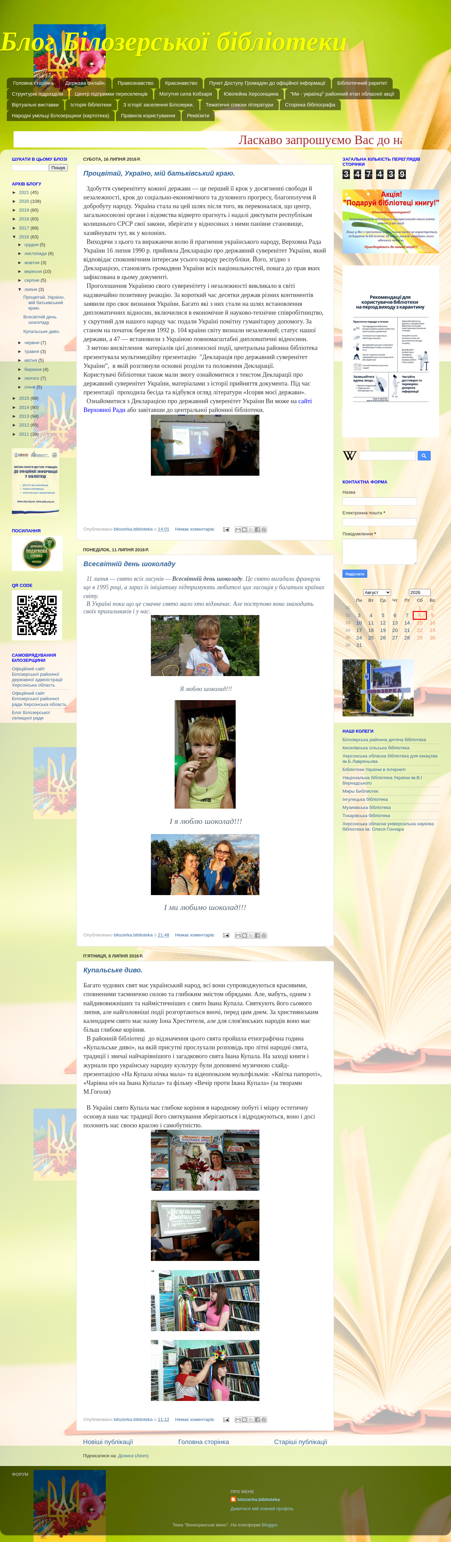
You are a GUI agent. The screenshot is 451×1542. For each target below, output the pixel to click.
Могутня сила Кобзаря (185, 94)
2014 (25, 407)
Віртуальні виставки (35, 104)
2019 (25, 210)
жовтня (32, 262)
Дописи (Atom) (133, 1455)
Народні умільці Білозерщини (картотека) (60, 115)
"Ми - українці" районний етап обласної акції (342, 94)
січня (30, 387)
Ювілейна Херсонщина (251, 94)
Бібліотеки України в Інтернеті (374, 769)
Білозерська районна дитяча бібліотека (384, 739)
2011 (25, 434)
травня (32, 351)
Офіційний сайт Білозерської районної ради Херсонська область (39, 699)
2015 (25, 398)
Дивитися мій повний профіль (262, 1508)
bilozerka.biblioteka (258, 1499)
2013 (25, 416)
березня (33, 369)
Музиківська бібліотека (366, 807)
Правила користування (148, 115)
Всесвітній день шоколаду (129, 564)
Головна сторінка (33, 83)
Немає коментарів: (195, 529)
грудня (32, 244)
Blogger (269, 1524)
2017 (25, 228)
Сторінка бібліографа (310, 104)
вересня (33, 271)
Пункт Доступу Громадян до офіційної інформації (267, 83)
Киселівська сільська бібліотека (375, 747)
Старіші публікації (300, 1441)
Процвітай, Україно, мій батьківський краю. (159, 173)
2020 (25, 201)
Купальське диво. (113, 970)
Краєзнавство (181, 83)
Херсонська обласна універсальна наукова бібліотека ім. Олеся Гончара (388, 826)
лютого (32, 378)
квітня (31, 360)
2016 (25, 236)
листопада (36, 253)
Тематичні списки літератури (239, 104)
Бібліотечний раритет (362, 83)
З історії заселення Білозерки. (158, 104)
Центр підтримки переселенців (111, 94)
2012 (25, 425)
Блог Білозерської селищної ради (31, 715)
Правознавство (135, 83)
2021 (25, 192)
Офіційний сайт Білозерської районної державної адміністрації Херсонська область (37, 677)
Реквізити (198, 115)
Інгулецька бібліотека (365, 799)
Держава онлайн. (85, 83)
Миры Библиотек (360, 791)
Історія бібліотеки (91, 104)
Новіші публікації (108, 1441)
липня (31, 289)
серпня (32, 280)
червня (32, 342)
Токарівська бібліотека (366, 815)
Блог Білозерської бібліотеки (173, 45)
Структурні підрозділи (37, 94)
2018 (25, 218)
